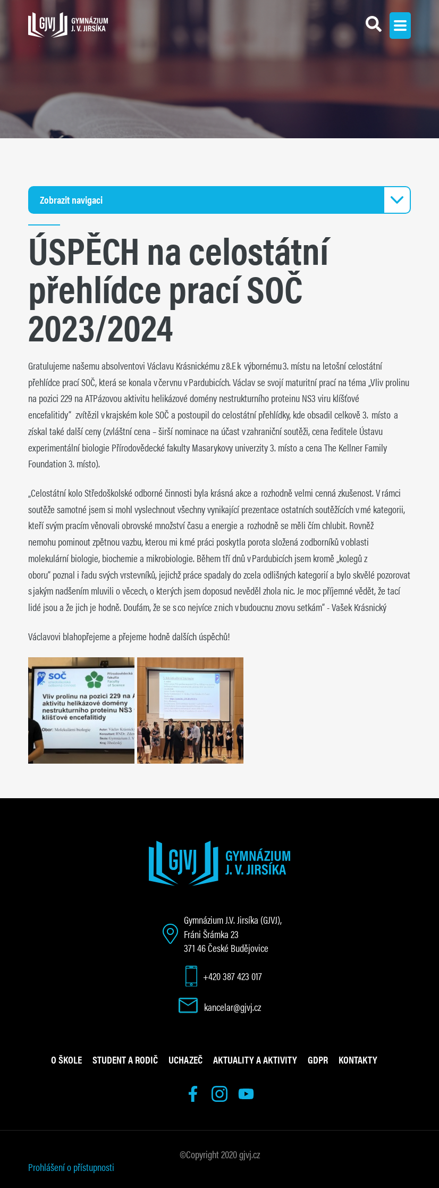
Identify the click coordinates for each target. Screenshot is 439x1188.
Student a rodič (125, 1059)
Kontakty (358, 1059)
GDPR (318, 1059)
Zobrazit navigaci (71, 199)
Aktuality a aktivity (255, 1059)
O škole (66, 1059)
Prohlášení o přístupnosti (71, 1166)
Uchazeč (185, 1059)
